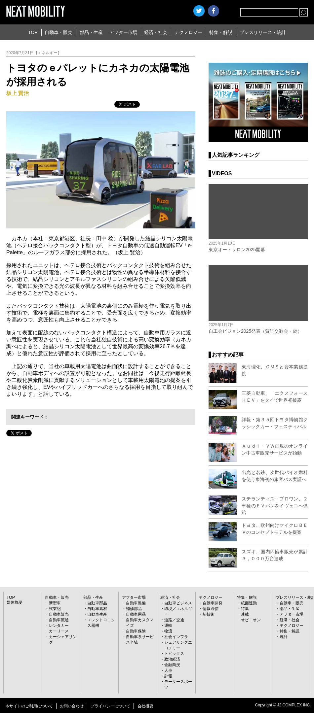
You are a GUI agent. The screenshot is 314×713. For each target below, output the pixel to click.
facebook (213, 11)
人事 (168, 670)
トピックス (174, 653)
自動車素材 (97, 608)
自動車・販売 (58, 32)
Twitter (199, 11)
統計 (284, 636)
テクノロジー (188, 32)
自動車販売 (59, 614)
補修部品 (134, 608)
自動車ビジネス (178, 603)
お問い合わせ (72, 706)
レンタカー (59, 625)
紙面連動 (249, 603)
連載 (245, 614)
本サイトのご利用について (29, 706)
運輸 (168, 625)
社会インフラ (176, 636)
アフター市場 (123, 32)
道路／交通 (174, 620)
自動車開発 (212, 603)
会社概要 (145, 706)
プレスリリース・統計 (263, 32)
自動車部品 (97, 603)
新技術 (209, 614)
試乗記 (55, 608)
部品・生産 (91, 32)
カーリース (59, 631)
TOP (33, 32)
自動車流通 (59, 620)
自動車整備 (136, 603)
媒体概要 (14, 602)
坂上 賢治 (17, 93)
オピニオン (251, 620)
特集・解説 (220, 32)
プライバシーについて (110, 706)
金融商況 (172, 664)
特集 (245, 608)
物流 (168, 631)
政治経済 (172, 659)
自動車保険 (136, 631)
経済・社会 (155, 32)
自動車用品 (136, 614)
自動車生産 (97, 614)
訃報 (168, 676)
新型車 (55, 603)
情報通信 (210, 608)
